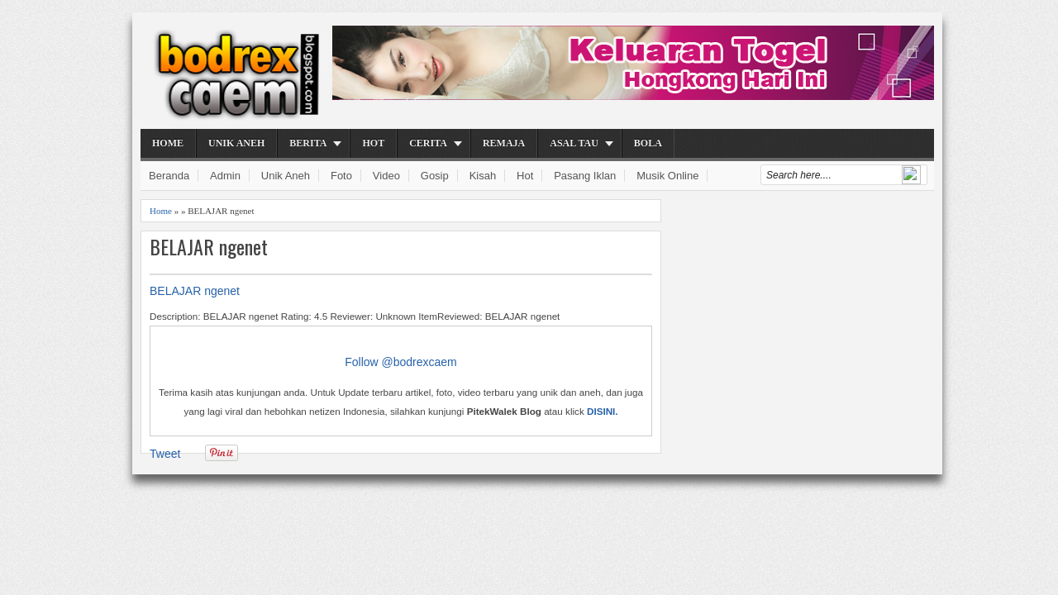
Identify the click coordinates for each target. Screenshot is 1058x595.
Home (167, 143)
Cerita (428, 143)
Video (386, 175)
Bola (648, 143)
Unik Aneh (236, 143)
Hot (373, 143)
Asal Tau (574, 143)
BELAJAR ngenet (209, 247)
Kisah (483, 175)
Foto (341, 175)
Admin (225, 175)
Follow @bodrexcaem (401, 362)
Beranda (169, 175)
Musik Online (667, 175)
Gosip (435, 175)
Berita (307, 143)
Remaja (504, 143)
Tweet (165, 453)
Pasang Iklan (585, 175)
